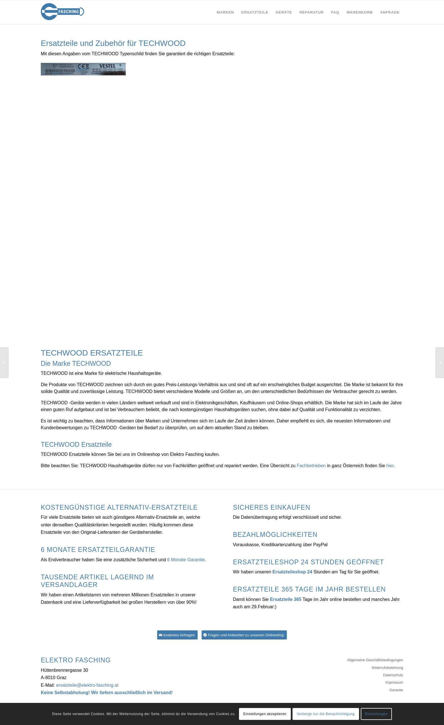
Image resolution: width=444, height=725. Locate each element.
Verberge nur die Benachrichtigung (326, 714)
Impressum (394, 682)
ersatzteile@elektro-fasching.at (87, 685)
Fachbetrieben (311, 465)
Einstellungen (376, 714)
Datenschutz (393, 675)
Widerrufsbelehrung (387, 668)
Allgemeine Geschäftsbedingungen (375, 660)
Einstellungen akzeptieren (264, 714)
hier (390, 465)
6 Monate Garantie (186, 559)
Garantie (396, 690)
